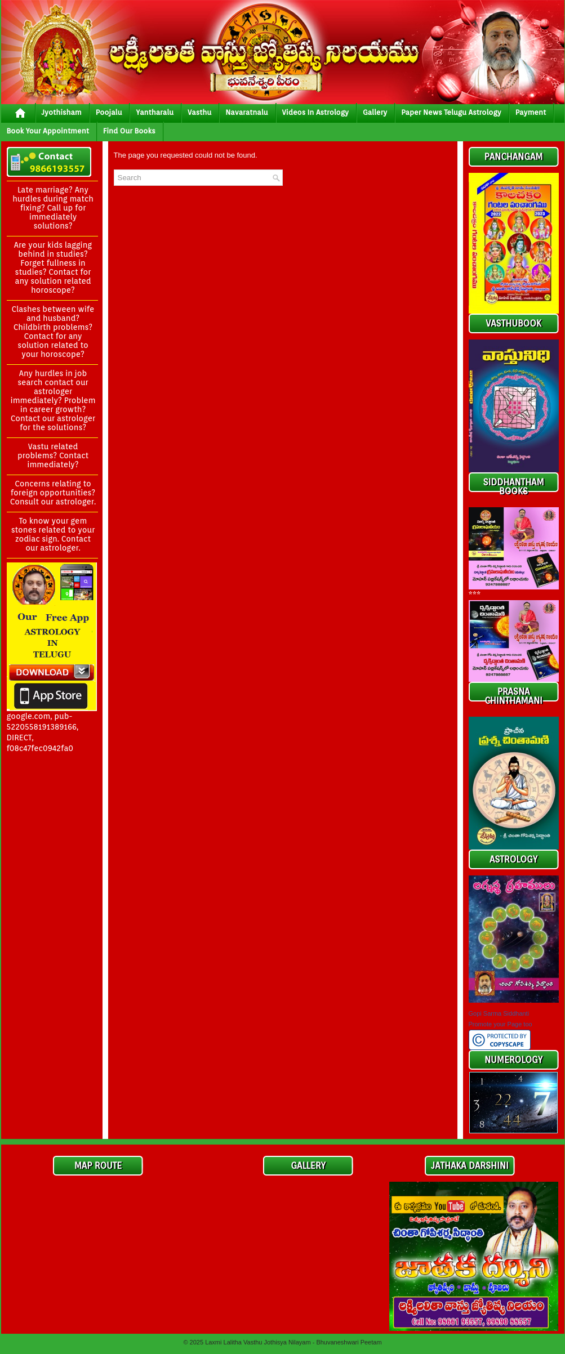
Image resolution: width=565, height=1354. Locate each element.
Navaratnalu (246, 112)
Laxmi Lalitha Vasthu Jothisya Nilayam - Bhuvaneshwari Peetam (293, 1342)
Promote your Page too (500, 1024)
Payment (530, 112)
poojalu (109, 112)
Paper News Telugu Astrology (451, 112)
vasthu (199, 112)
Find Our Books (129, 131)
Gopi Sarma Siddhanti (499, 1013)
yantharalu (154, 112)
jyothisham (62, 112)
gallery (375, 112)
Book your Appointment (48, 131)
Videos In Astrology (315, 112)
